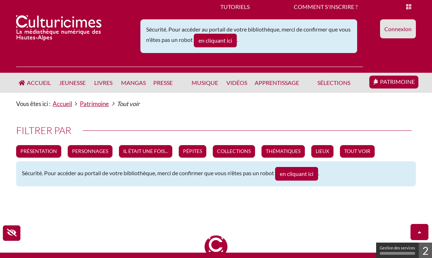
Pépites (192, 151)
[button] (398, 28)
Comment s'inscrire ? (325, 6)
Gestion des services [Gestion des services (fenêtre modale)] (397, 250)
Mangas (133, 82)
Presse (163, 82)
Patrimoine (397, 81)
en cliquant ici (215, 40)
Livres (103, 82)
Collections (234, 151)
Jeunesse (72, 82)
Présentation (38, 151)
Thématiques (283, 151)
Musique (205, 82)
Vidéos (236, 82)
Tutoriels (235, 6)
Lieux (322, 151)
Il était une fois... (145, 151)
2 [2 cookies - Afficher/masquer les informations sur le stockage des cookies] (425, 250)
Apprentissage (277, 82)
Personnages (90, 151)
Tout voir (357, 151)
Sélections (333, 82)
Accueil (39, 82)
